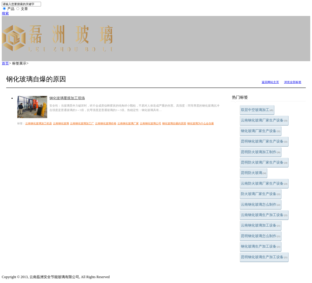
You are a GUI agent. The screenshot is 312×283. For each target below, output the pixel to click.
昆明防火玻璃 (253, 173)
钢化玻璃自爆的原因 (174, 123)
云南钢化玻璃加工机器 (38, 123)
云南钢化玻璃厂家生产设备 (264, 120)
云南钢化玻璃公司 (150, 123)
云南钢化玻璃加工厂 (82, 123)
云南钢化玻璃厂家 (128, 123)
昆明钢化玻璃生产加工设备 (264, 257)
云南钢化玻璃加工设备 (260, 225)
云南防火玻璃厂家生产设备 (264, 183)
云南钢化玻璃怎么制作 (260, 204)
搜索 (5, 13)
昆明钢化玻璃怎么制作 (260, 236)
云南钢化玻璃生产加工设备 (264, 215)
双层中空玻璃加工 (257, 110)
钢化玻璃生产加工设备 (260, 246)
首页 (5, 63)
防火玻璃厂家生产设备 (260, 194)
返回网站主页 (270, 82)
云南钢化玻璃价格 (105, 123)
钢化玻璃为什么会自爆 (200, 123)
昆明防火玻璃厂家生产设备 (264, 162)
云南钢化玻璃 (61, 123)
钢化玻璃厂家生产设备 (260, 131)
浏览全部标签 (292, 82)
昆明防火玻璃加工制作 (260, 152)
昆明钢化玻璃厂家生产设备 (264, 141)
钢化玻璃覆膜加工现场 (67, 98)
